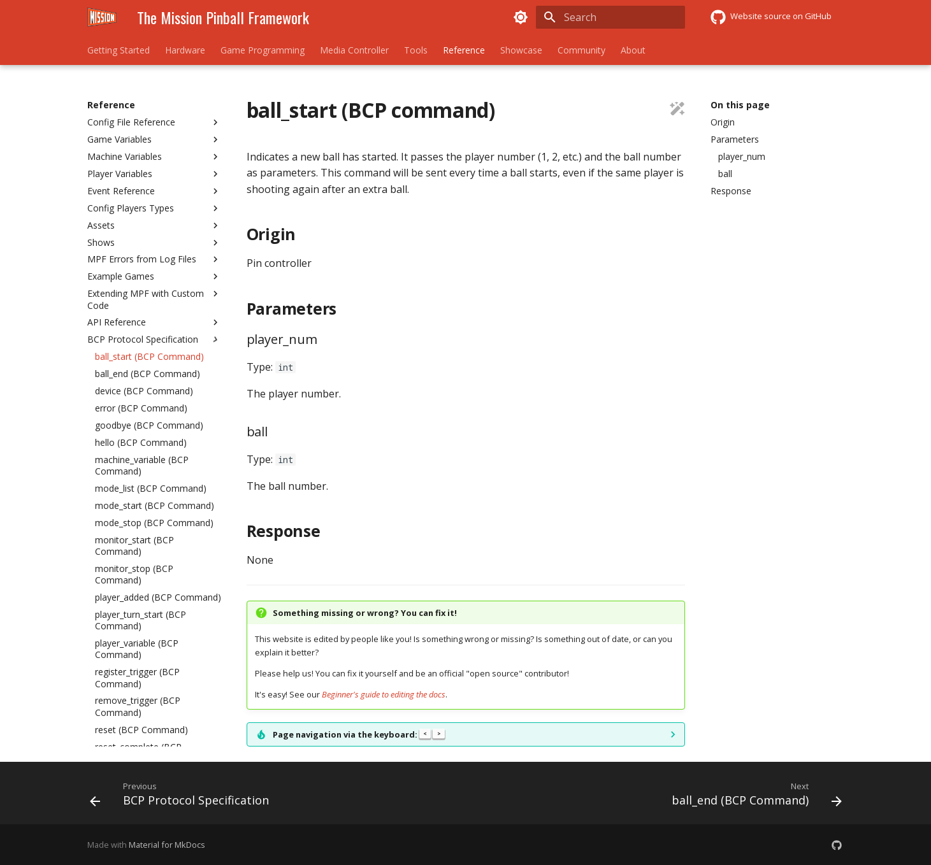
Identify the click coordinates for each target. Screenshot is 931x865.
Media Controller (354, 50)
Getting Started (118, 50)
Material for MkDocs (167, 844)
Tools (416, 50)
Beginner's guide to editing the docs (383, 694)
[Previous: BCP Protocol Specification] (182, 797)
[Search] (610, 17)
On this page (740, 105)
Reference (464, 50)
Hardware (185, 50)
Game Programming (262, 50)
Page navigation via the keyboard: (359, 734)
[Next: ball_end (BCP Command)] (753, 797)
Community (581, 50)
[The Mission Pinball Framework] (102, 17)
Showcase (521, 50)
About (633, 50)
